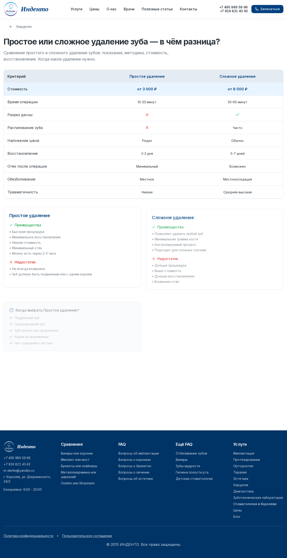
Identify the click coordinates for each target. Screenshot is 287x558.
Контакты (188, 9)
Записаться (267, 9)
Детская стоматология (194, 479)
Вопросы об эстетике (135, 479)
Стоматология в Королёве (255, 504)
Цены (94, 9)
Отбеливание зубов (191, 453)
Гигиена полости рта (192, 472)
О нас (111, 9)
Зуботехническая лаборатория (258, 497)
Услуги (76, 9)
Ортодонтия (243, 466)
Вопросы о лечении (133, 472)
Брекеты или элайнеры (79, 466)
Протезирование (246, 460)
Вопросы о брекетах (134, 466)
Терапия (240, 472)
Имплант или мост (75, 460)
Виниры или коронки (77, 453)
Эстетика (240, 479)
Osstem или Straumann (78, 483)
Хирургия (20, 26)
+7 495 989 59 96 (233, 7)
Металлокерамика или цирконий (78, 474)
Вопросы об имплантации (138, 453)
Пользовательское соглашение (87, 536)
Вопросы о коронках (134, 460)
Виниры (181, 460)
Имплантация (243, 453)
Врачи (129, 9)
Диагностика (243, 491)
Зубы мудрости (188, 466)
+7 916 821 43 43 (234, 11)
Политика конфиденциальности (28, 536)
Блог (237, 516)
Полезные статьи (157, 9)
